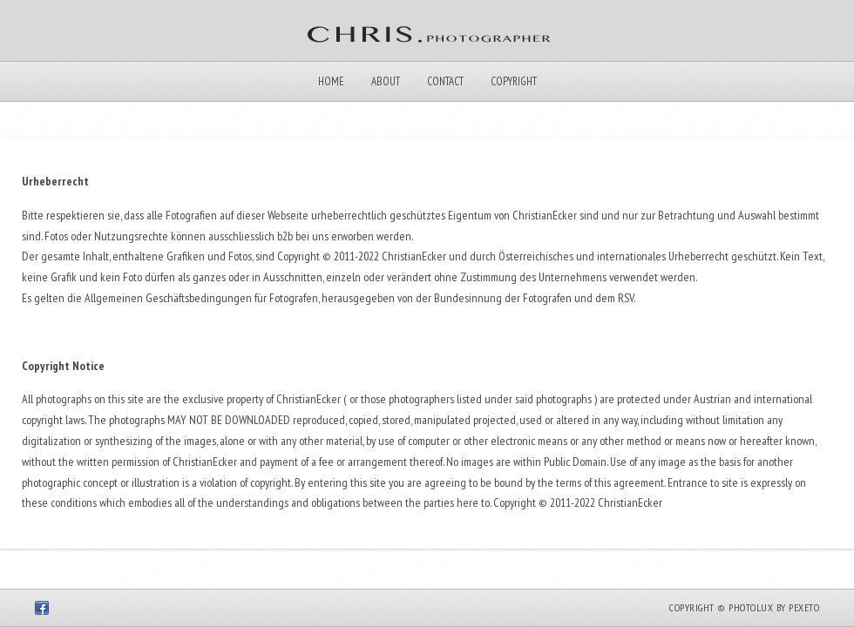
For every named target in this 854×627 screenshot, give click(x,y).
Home (331, 81)
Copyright (514, 81)
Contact (445, 81)
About (385, 81)
